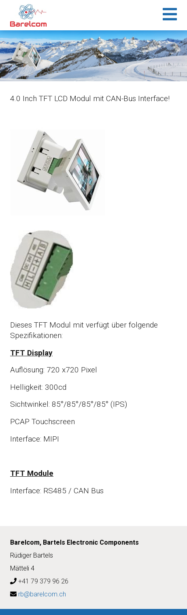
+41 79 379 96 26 (43, 581)
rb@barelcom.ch (42, 594)
